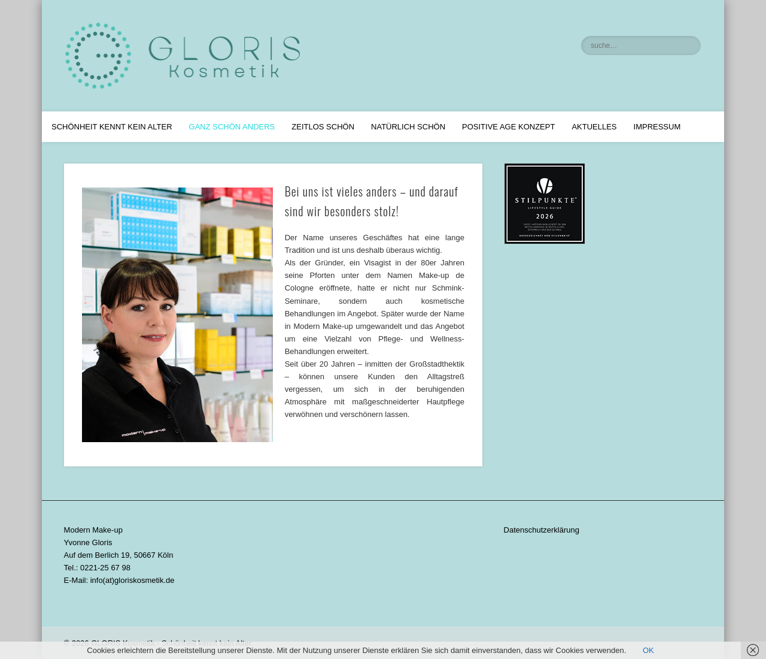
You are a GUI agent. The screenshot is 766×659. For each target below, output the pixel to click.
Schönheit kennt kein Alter (111, 126)
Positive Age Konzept (508, 126)
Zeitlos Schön (322, 126)
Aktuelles (594, 126)
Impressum (657, 126)
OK (648, 650)
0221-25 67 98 (105, 567)
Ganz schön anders (232, 126)
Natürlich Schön (408, 126)
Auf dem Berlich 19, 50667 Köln (119, 555)
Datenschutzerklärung (541, 529)
